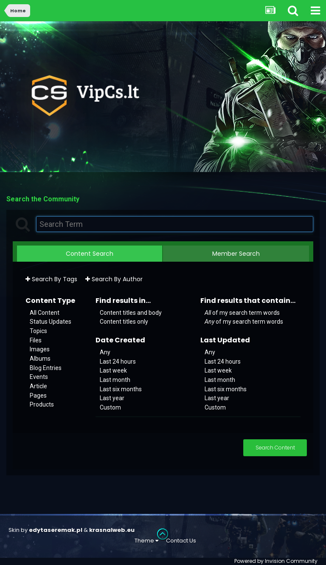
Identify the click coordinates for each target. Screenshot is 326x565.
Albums (40, 358)
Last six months (121, 388)
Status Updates (50, 321)
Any (105, 352)
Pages (38, 395)
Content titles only (124, 321)
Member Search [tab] (236, 253)
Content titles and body (131, 312)
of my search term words (242, 312)
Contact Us (181, 541)
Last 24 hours (118, 361)
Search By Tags (51, 279)
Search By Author (114, 279)
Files (36, 339)
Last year (112, 398)
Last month (115, 379)
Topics (38, 331)
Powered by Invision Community (276, 561)
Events (39, 376)
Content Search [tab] (89, 253)
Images (40, 349)
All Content (44, 312)
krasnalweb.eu (112, 530)
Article (38, 386)
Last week (113, 370)
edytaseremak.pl (55, 530)
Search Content (275, 447)
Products (42, 404)
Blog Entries (46, 367)
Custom (110, 407)
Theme (146, 541)
